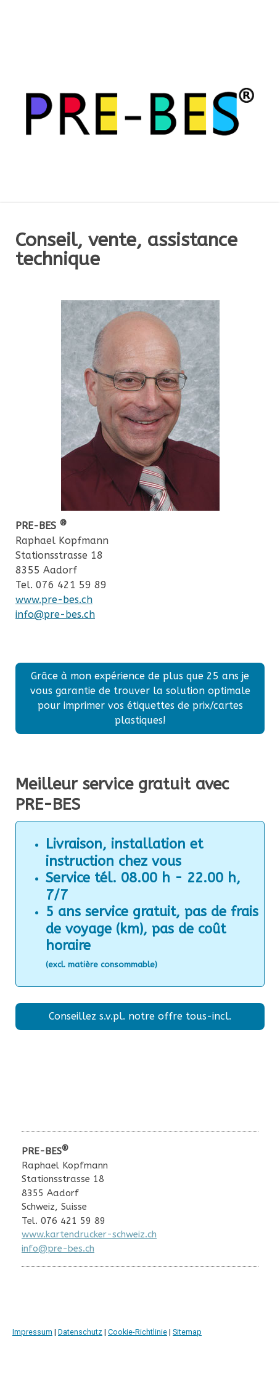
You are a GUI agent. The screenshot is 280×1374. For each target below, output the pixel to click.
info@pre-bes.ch (55, 614)
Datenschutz (80, 1331)
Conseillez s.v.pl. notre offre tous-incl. (140, 1016)
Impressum (32, 1331)
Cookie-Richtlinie (137, 1331)
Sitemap (187, 1331)
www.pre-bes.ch (54, 599)
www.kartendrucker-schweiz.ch (89, 1234)
